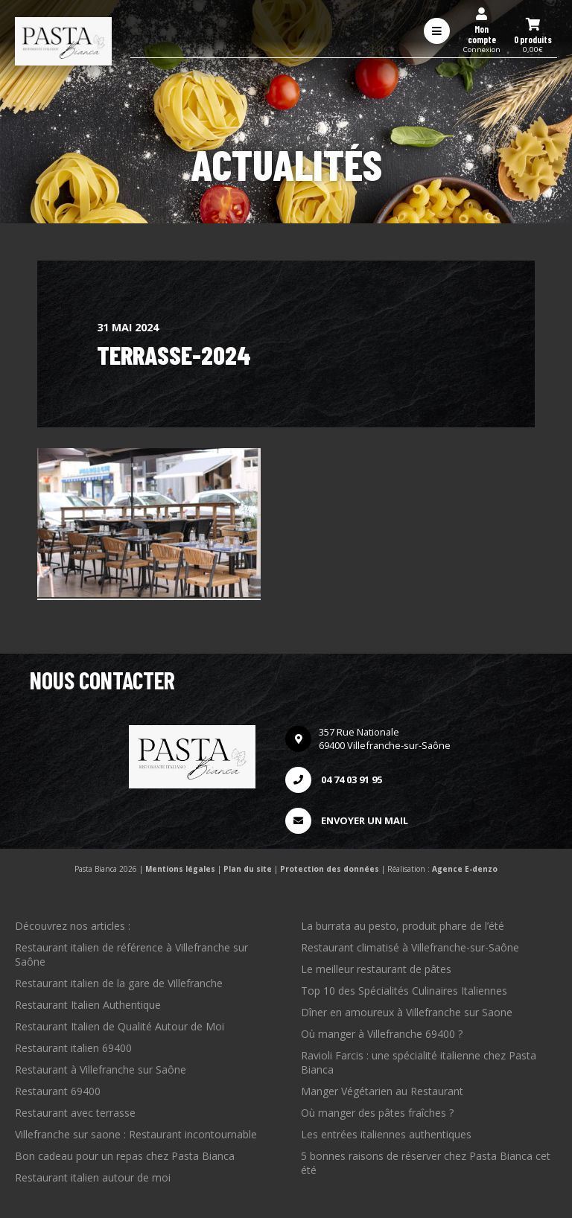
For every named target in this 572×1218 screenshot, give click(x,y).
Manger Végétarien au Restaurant (382, 1091)
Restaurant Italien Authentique (88, 1005)
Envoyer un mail (346, 821)
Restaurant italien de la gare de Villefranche (119, 983)
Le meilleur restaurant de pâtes (376, 969)
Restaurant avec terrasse (75, 1113)
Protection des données (329, 869)
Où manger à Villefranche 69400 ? (382, 1034)
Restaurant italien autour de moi (93, 1177)
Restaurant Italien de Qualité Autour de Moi (119, 1026)
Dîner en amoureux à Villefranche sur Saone (406, 1012)
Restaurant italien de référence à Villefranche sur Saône (131, 954)
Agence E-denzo (465, 869)
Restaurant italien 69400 (73, 1048)
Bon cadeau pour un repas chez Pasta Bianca (125, 1156)
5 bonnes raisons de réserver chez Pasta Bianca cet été (425, 1163)
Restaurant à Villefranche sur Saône (100, 1069)
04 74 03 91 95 (333, 780)
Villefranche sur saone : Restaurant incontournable (136, 1134)
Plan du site (247, 869)
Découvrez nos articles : (72, 926)
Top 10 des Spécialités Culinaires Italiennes (404, 990)
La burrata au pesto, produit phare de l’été (402, 926)
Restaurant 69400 (58, 1091)
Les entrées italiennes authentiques (386, 1134)
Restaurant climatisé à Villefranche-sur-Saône (410, 947)
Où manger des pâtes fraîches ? (377, 1113)
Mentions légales (180, 869)
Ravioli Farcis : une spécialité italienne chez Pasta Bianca (418, 1062)
